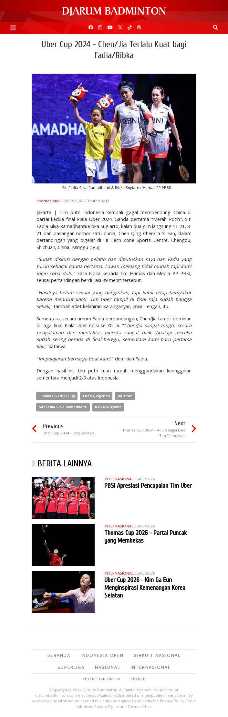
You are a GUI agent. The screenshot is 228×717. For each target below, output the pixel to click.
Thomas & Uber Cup (57, 395)
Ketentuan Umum (101, 678)
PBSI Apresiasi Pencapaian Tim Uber (148, 485)
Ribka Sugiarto (108, 406)
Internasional (48, 200)
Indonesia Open (102, 655)
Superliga (71, 667)
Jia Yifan (125, 395)
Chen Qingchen (96, 395)
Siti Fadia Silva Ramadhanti (63, 406)
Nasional (107, 667)
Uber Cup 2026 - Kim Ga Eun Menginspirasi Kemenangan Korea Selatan (144, 587)
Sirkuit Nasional (157, 655)
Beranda (58, 655)
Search (138, 678)
